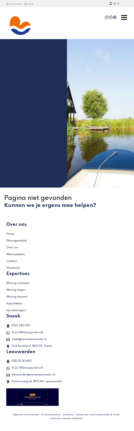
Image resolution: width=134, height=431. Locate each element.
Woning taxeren (16, 296)
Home (10, 234)
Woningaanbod (16, 240)
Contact (11, 261)
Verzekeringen (15, 310)
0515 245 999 (18, 326)
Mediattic (77, 418)
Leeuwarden (14, 4)
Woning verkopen (18, 283)
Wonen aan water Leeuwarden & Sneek (98, 415)
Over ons (12, 247)
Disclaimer (68, 415)
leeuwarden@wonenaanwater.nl (30, 375)
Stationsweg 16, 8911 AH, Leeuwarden (34, 382)
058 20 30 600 (19, 361)
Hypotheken (14, 303)
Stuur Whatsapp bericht (24, 333)
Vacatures (13, 268)
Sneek (29, 4)
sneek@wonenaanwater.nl (26, 339)
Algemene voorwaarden (26, 415)
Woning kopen (15, 290)
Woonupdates (15, 254)
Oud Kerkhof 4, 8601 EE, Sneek (29, 346)
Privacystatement (50, 415)
